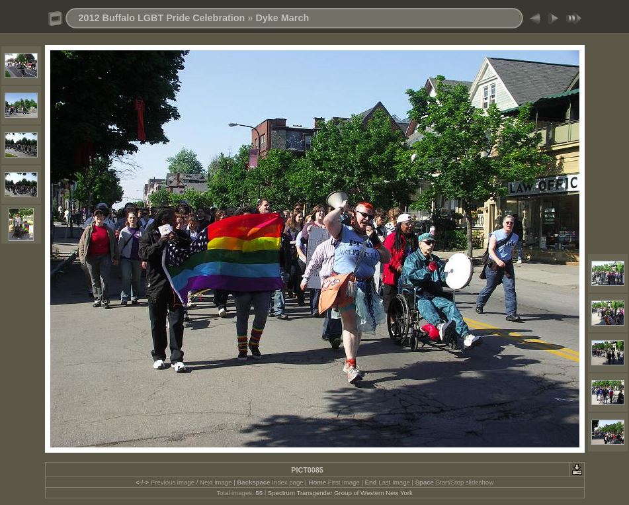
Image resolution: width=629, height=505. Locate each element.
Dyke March (282, 18)
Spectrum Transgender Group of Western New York (340, 492)
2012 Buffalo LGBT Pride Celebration (162, 18)
